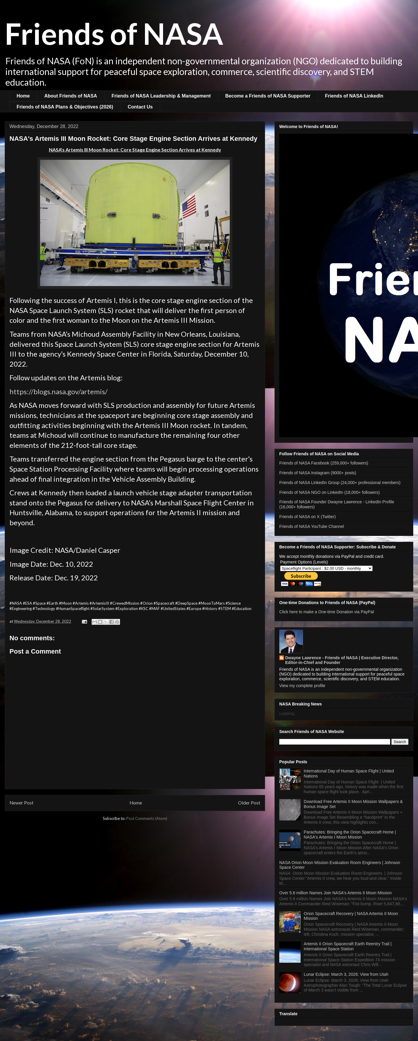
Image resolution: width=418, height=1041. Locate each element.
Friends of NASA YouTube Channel (311, 526)
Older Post (249, 802)
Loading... (288, 713)
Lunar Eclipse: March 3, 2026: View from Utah (346, 974)
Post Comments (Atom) (146, 818)
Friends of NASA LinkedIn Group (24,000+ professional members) (340, 482)
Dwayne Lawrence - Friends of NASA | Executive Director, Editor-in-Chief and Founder (341, 660)
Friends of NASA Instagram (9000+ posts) (317, 472)
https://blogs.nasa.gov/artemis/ (58, 391)
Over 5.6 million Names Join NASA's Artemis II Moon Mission (335, 892)
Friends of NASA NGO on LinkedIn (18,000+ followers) (329, 492)
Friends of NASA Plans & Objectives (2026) (65, 106)
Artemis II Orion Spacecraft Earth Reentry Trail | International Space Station (348, 946)
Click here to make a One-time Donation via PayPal (326, 611)
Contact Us (140, 106)
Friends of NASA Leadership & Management (161, 95)
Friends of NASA (114, 33)
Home (23, 95)
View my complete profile (302, 685)
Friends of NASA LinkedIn (354, 95)
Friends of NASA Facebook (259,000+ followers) (323, 463)
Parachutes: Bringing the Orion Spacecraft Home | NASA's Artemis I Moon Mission (350, 834)
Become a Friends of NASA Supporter (267, 95)
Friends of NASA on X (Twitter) (307, 516)
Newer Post (21, 802)
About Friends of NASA (70, 95)
